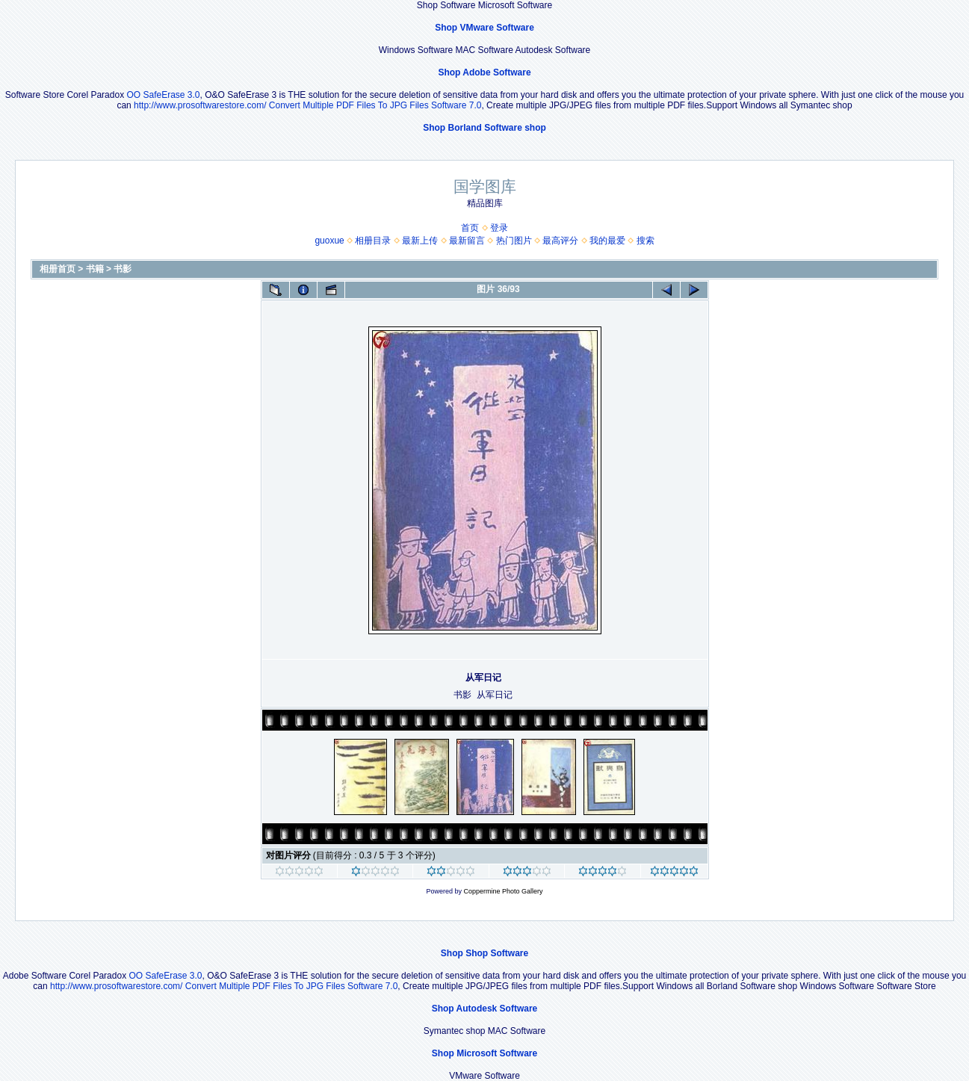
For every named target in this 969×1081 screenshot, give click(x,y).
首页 (470, 228)
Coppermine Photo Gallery (502, 891)
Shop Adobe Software (484, 72)
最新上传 (420, 240)
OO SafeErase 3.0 (162, 95)
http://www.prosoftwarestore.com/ (200, 105)
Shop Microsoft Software (484, 1053)
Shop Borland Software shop (484, 128)
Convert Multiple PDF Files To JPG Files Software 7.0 (375, 105)
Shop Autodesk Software (485, 1008)
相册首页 (57, 269)
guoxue (329, 240)
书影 (122, 269)
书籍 (95, 269)
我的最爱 (607, 240)
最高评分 (560, 240)
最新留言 (467, 240)
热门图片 (514, 240)
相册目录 (373, 240)
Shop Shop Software (484, 953)
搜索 (645, 240)
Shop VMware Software (484, 27)
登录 (499, 228)
